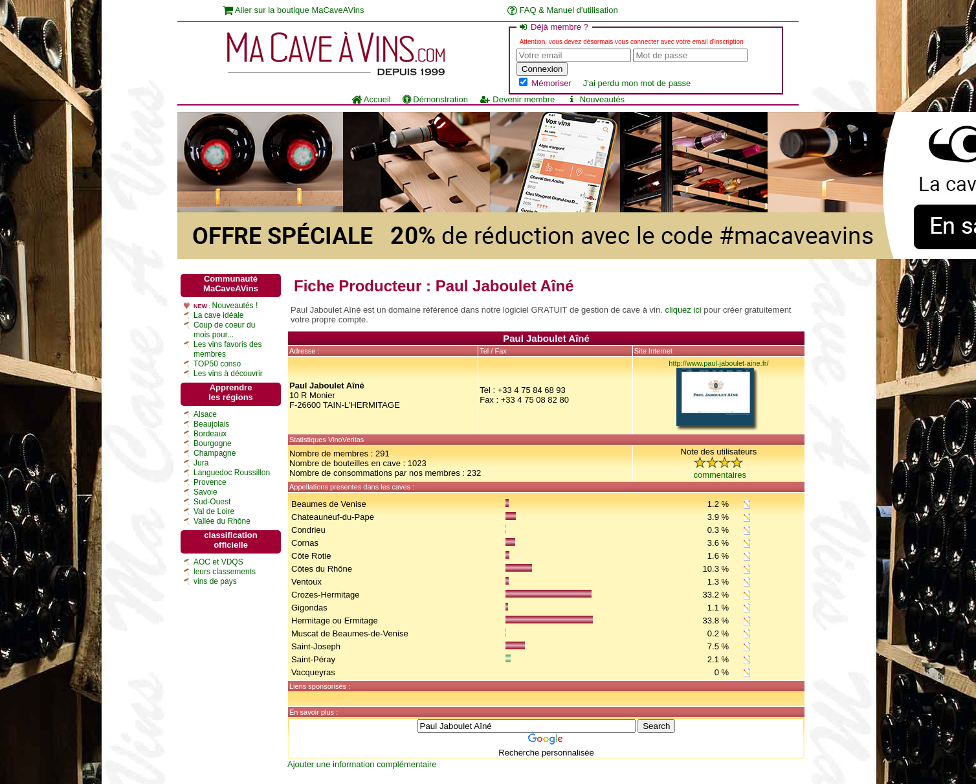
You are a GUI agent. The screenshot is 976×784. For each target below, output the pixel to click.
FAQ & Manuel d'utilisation (562, 10)
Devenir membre (517, 99)
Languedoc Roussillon (232, 472)
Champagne (215, 453)
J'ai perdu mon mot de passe (637, 83)
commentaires (719, 475)
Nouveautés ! (235, 305)
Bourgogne (213, 443)
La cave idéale (218, 315)
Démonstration (435, 99)
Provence (210, 482)
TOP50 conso (217, 363)
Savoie (205, 492)
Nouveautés (595, 99)
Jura (201, 462)
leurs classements (225, 571)
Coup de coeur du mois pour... (224, 329)
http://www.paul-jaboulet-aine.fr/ (718, 363)
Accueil (371, 99)
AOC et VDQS (218, 561)
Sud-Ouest (212, 501)
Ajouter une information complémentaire (362, 764)
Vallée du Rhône (222, 521)
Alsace (205, 414)
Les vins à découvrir (228, 373)
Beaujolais (211, 424)
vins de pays (215, 581)
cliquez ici (683, 310)
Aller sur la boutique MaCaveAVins (293, 10)
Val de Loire (214, 511)
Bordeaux (210, 433)
